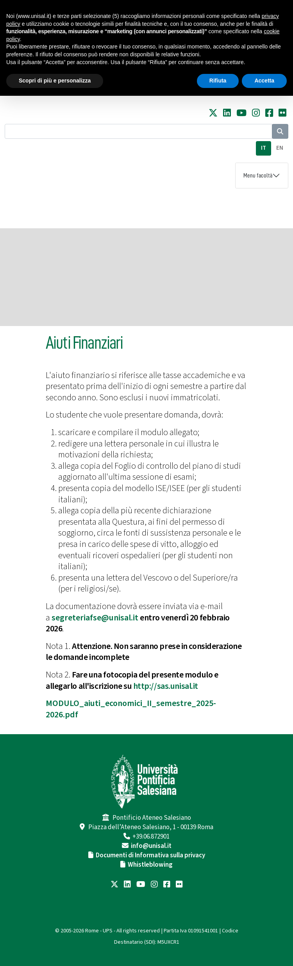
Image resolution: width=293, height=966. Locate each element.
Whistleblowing (150, 864)
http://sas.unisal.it (165, 686)
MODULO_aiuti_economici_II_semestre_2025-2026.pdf (131, 709)
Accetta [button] (264, 80)
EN (279, 148)
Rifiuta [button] (218, 80)
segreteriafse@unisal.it (95, 617)
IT (263, 148)
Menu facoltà (257, 175)
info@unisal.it (151, 846)
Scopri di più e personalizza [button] (55, 80)
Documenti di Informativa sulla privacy (150, 855)
